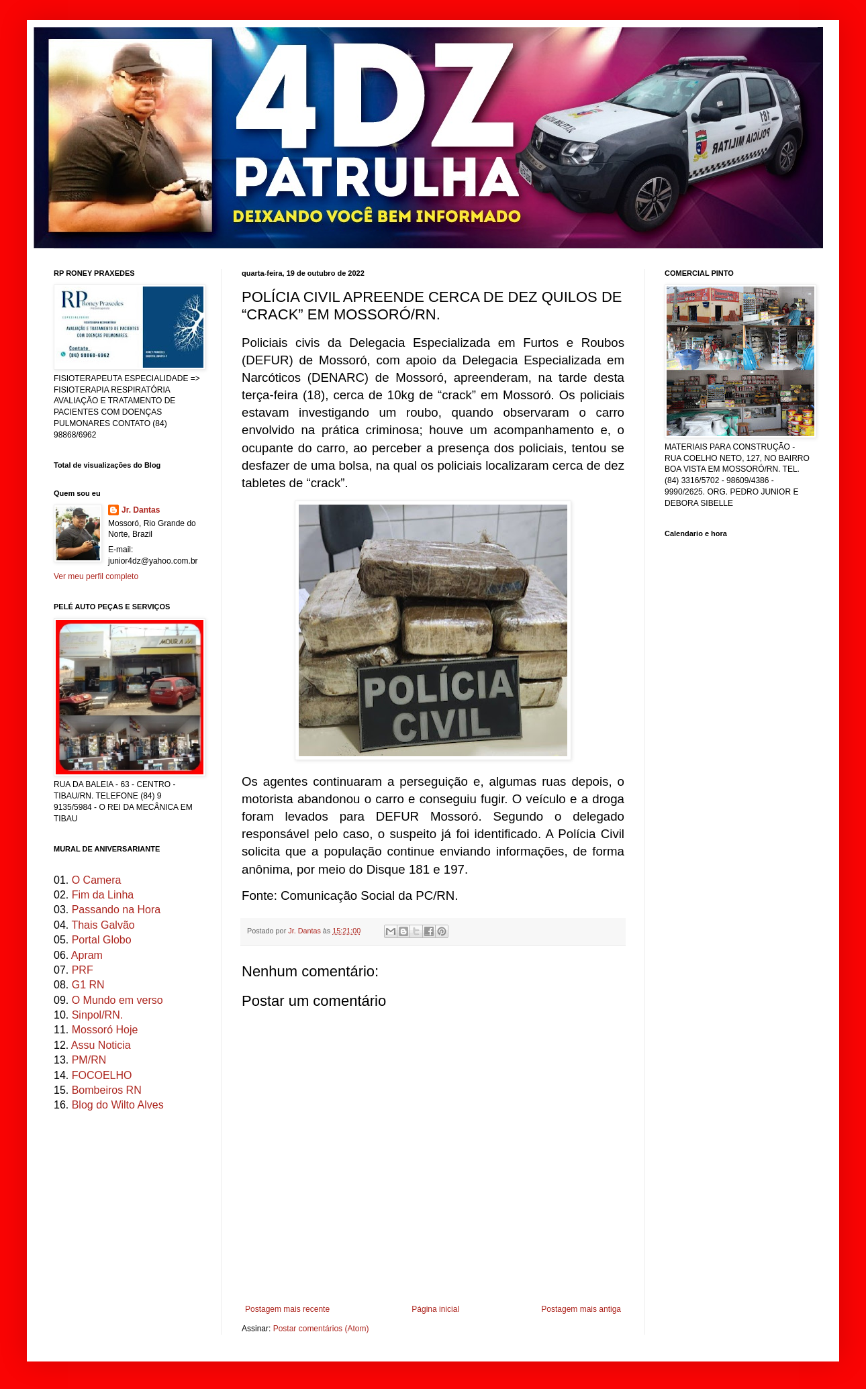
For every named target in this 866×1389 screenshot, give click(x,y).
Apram (87, 955)
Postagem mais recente (287, 1309)
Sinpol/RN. (97, 1015)
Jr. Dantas (305, 931)
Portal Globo (102, 939)
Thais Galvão (102, 925)
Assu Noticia (101, 1045)
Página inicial (435, 1309)
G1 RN (88, 984)
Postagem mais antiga (581, 1309)
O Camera (97, 880)
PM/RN (89, 1060)
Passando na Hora (116, 909)
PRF (82, 970)
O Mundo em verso (117, 1000)
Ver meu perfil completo (96, 576)
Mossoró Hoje (105, 1029)
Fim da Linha (103, 895)
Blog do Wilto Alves (118, 1105)
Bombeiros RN (107, 1090)
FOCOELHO (102, 1075)
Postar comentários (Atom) (321, 1328)
